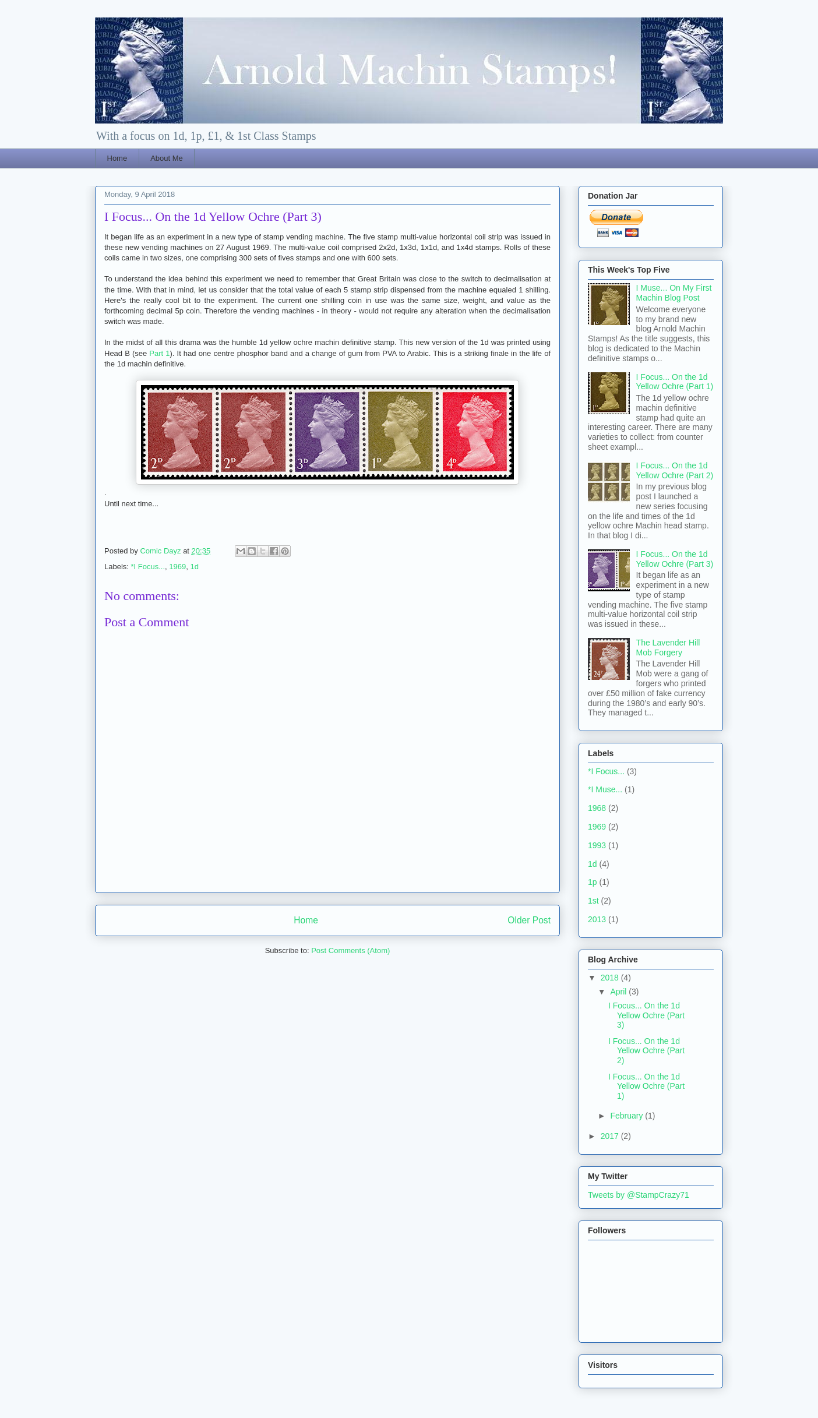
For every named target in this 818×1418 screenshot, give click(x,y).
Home (117, 158)
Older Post (529, 920)
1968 (597, 808)
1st (593, 900)
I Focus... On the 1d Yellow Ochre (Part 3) (675, 559)
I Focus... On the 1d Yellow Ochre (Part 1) (675, 381)
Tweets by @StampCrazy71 (638, 1195)
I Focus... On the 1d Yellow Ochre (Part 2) (675, 470)
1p (592, 882)
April (619, 991)
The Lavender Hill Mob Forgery (668, 647)
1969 (177, 566)
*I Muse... (605, 789)
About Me (166, 158)
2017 (611, 1136)
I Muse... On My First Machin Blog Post (674, 292)
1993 (597, 845)
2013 (597, 919)
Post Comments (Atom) (350, 950)
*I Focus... (148, 566)
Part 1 (159, 353)
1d (194, 566)
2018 (611, 977)
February (627, 1115)
